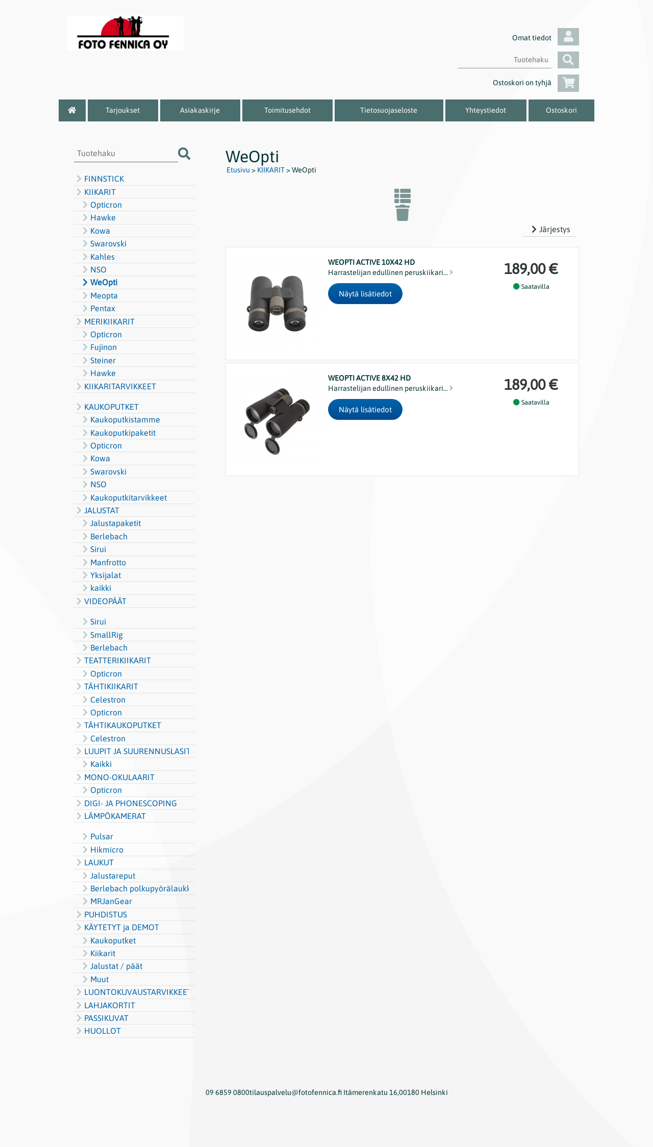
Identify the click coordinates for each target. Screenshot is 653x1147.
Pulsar (96, 836)
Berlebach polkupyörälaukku (134, 888)
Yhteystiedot (485, 110)
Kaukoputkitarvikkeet (123, 497)
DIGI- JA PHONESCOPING (125, 803)
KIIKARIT (95, 191)
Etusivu (238, 170)
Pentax (97, 308)
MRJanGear (106, 901)
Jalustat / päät (111, 965)
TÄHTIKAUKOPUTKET (117, 725)
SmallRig (101, 634)
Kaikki (96, 763)
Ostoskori (561, 110)
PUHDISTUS (100, 914)
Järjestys (549, 229)
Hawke (98, 217)
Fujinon (98, 347)
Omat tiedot (545, 38)
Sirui (93, 549)
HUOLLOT (97, 1030)
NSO (93, 269)
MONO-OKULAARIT (114, 777)
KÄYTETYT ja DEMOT (116, 927)
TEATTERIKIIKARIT (112, 660)
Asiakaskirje (200, 110)
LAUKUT (94, 862)
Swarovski (103, 243)
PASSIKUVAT (101, 1018)
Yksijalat (100, 575)
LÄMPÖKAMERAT (110, 815)
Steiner (98, 360)
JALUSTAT (96, 510)
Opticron (101, 204)
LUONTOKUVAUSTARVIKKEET (131, 991)
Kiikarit (97, 953)
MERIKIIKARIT (104, 321)
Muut (94, 979)
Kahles (97, 256)
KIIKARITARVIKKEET (115, 386)
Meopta (99, 295)
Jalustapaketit (110, 523)
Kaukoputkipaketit (118, 432)
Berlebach (104, 536)
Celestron (102, 699)
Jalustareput (107, 875)
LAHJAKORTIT (104, 1005)
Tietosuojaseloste (388, 110)
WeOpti (98, 282)
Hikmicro (101, 849)
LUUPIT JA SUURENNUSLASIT (131, 751)
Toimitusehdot (287, 110)
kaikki (95, 587)
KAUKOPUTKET (106, 406)
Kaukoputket (108, 940)
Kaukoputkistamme (120, 419)
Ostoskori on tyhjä (536, 83)
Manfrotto (103, 562)
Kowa (95, 230)
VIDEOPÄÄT (100, 601)
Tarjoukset (123, 110)
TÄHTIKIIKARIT (106, 686)
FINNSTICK (99, 178)
